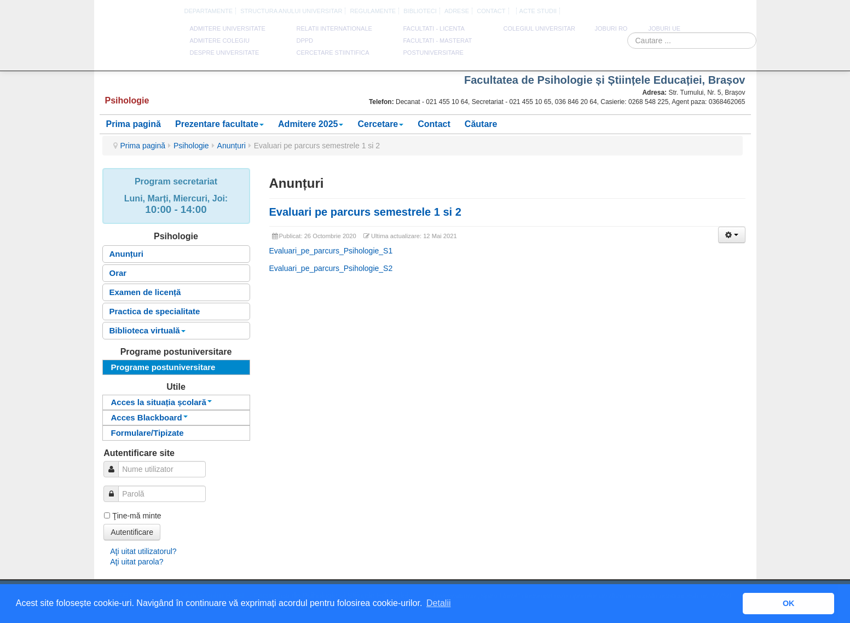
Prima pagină (133, 124)
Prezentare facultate (219, 124)
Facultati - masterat (437, 40)
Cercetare (380, 124)
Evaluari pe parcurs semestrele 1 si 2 (365, 212)
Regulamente (373, 11)
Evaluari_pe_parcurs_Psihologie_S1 (331, 250)
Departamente (208, 11)
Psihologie (191, 145)
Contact (434, 124)
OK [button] (789, 603)
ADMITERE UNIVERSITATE (227, 28)
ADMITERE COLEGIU (220, 40)
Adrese (456, 11)
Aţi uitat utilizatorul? (143, 551)
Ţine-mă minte (136, 515)
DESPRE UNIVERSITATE (224, 52)
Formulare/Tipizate (147, 432)
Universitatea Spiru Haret (137, 43)
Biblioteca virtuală (147, 330)
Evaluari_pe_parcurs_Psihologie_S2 (331, 268)
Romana (704, 11)
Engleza (716, 11)
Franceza (729, 11)
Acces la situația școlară (161, 402)
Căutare (481, 124)
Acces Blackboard (149, 417)
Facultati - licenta (434, 28)
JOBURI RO (611, 28)
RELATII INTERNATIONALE (334, 28)
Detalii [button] (438, 603)
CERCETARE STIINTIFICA (333, 52)
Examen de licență (145, 292)
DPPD (305, 40)
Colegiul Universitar (539, 28)
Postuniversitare (433, 52)
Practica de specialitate (154, 311)
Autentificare (132, 532)
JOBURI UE (665, 28)
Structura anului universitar (291, 11)
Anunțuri (231, 145)
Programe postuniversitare (163, 367)
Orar (118, 273)
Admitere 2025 (310, 124)
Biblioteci (420, 11)
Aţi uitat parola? (136, 561)
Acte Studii (538, 11)
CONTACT (491, 11)
